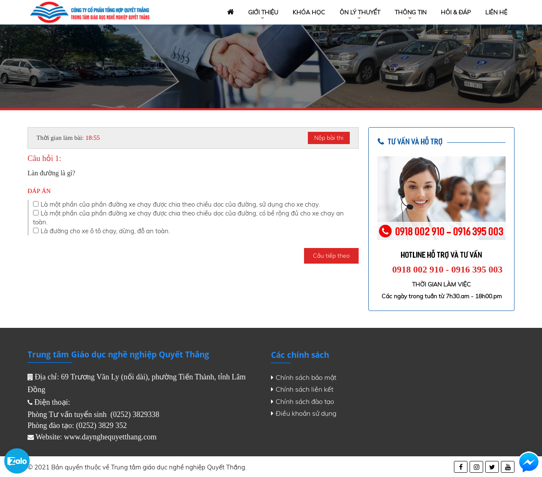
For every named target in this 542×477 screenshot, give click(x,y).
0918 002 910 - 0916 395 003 (447, 269)
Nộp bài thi (328, 138)
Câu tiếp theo (331, 255)
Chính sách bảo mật (303, 377)
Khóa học (309, 12)
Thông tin (410, 12)
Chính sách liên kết (302, 389)
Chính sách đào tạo (302, 401)
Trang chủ (229, 12)
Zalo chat (17, 461)
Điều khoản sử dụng (304, 413)
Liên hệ (496, 12)
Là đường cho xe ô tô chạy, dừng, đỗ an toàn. (105, 231)
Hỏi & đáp (456, 12)
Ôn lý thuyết (360, 12)
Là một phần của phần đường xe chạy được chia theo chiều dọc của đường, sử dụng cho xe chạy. (180, 204)
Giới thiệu (263, 12)
